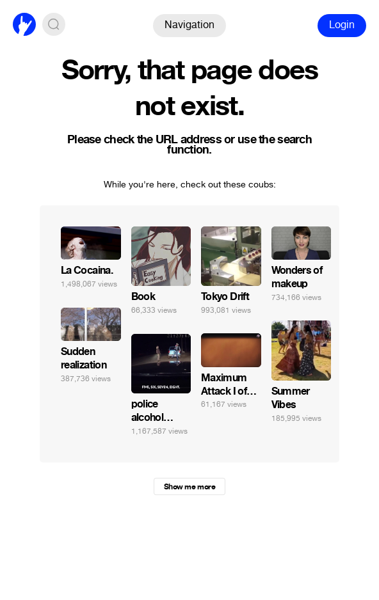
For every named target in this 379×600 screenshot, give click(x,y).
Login (342, 24)
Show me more (189, 487)
